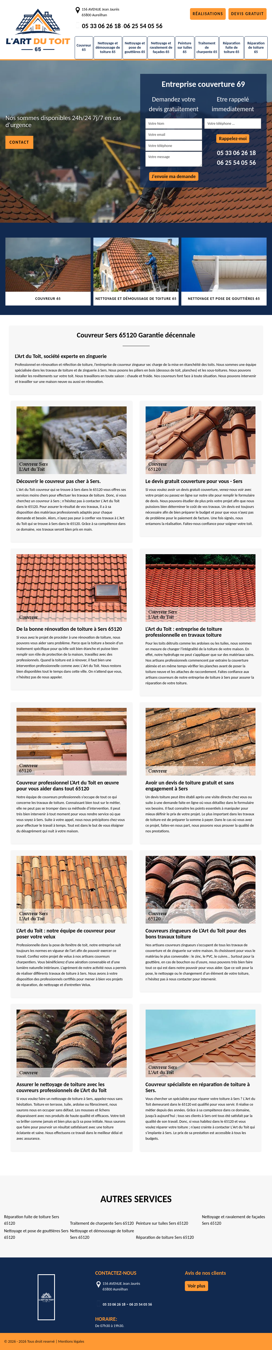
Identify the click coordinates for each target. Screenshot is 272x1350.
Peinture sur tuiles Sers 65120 (162, 1223)
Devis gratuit (247, 13)
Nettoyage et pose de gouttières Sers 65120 (36, 1234)
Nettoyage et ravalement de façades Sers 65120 (233, 1220)
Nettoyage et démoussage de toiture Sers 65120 (102, 1234)
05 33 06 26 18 (101, 26)
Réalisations (208, 13)
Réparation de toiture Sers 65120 (165, 1237)
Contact (19, 142)
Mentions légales (71, 1341)
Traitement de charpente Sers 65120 (102, 1223)
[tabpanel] (48, 271)
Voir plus (196, 1286)
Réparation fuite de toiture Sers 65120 (31, 1220)
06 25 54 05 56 (143, 26)
